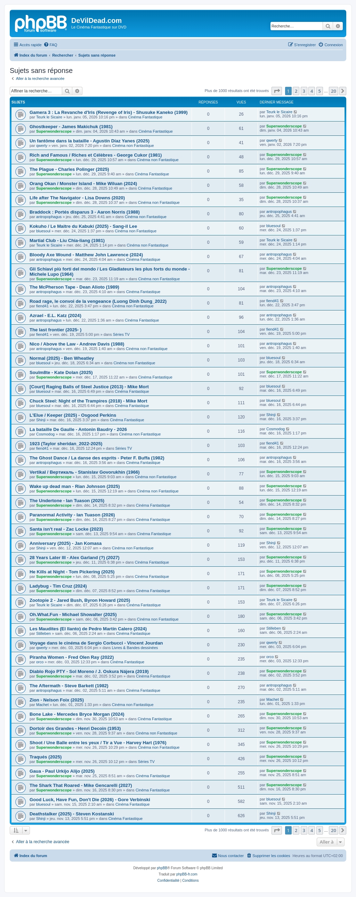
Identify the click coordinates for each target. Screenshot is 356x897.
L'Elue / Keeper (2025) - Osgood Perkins (73, 415)
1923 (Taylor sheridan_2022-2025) (66, 443)
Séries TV (121, 334)
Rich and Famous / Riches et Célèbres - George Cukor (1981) (96, 155)
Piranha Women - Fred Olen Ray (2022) (72, 657)
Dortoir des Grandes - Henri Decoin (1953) (75, 728)
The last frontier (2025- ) (56, 329)
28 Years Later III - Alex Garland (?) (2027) (75, 557)
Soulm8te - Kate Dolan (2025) (61, 372)
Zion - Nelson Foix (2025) (57, 700)
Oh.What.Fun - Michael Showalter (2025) (73, 614)
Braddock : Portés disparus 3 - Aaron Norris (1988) (85, 212)
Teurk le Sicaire (49, 117)
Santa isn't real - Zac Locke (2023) (66, 529)
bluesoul (43, 231)
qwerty (41, 145)
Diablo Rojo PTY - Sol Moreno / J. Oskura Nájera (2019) (89, 671)
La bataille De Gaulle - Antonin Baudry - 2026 (78, 429)
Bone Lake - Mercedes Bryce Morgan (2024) (77, 714)
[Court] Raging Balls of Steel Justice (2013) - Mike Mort (89, 386)
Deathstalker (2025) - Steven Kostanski (72, 813)
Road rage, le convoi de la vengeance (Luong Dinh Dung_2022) (98, 301)
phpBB (162, 868)
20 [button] (333, 91)
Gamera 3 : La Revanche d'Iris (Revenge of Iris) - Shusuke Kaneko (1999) (109, 112)
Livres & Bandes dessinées (135, 648)
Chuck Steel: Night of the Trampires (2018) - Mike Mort (88, 401)
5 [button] (319, 91)
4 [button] (311, 91)
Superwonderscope (54, 131)
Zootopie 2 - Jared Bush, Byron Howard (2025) (80, 600)
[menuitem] (50, 45)
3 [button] (304, 91)
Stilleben (43, 633)
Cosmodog (45, 434)
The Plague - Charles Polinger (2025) (69, 169)
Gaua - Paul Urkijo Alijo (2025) (62, 771)
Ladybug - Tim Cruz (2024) (58, 586)
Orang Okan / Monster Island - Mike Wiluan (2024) (83, 183)
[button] (277, 91)
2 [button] (296, 91)
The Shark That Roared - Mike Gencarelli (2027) (81, 785)
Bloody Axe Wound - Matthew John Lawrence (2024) (86, 254)
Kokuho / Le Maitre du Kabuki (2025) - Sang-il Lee (83, 226)
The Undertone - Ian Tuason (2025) (67, 500)
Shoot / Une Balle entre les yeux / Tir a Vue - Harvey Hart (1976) (98, 742)
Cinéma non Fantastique (133, 145)
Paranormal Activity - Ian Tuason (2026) (72, 514)
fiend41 (42, 306)
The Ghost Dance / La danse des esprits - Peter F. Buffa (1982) (97, 457)
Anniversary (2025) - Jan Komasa (66, 543)
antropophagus (49, 217)
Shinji (41, 420)
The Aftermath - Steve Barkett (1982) (69, 685)
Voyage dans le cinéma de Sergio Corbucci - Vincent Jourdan (96, 643)
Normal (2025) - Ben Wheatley (62, 358)
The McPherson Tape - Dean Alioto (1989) (74, 287)
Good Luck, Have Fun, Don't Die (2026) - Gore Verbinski (90, 799)
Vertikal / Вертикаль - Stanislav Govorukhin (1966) (85, 472)
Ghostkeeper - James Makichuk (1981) (71, 126)
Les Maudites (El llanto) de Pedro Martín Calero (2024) (88, 628)
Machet (42, 705)
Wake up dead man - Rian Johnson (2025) (75, 486)
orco (39, 662)
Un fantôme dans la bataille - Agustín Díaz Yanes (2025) (89, 140)
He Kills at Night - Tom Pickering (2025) (72, 571)
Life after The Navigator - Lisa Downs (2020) (77, 197)
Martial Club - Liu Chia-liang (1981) (67, 240)
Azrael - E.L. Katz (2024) (55, 315)
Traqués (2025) (46, 756)
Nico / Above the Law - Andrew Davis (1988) (77, 344)
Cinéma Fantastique (145, 117)
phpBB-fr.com (186, 874)
